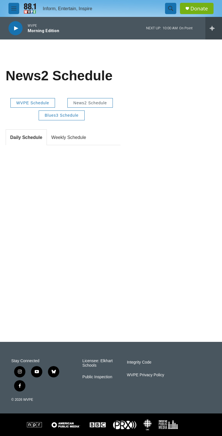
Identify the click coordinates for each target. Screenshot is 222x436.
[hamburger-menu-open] (13, 8)
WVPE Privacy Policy (145, 375)
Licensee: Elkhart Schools (97, 363)
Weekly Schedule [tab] (68, 137)
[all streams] (213, 28)
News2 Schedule (90, 103)
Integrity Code (139, 362)
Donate (199, 9)
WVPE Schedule (32, 103)
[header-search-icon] (170, 8)
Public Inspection (97, 377)
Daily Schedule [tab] (26, 137)
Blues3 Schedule (61, 115)
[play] (15, 28)
